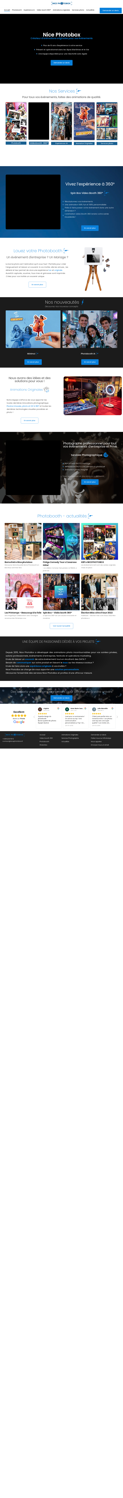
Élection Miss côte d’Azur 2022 (20, 909)
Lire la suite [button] (42, 725)
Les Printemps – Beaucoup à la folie (23, 770)
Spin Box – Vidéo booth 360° (19, 839)
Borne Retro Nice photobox (18, 562)
